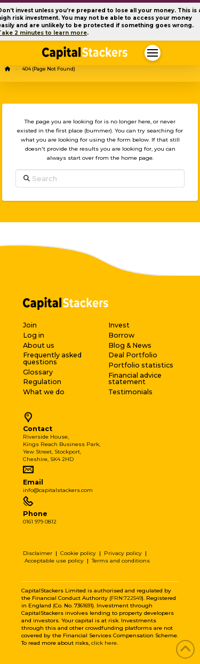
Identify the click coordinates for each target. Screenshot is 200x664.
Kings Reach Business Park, (61, 444)
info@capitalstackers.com (58, 490)
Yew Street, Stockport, (52, 451)
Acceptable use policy (54, 560)
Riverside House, (46, 436)
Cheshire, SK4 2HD (48, 459)
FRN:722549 (126, 598)
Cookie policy (78, 553)
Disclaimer (37, 553)
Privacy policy (123, 553)
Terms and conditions (121, 560)
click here (104, 642)
